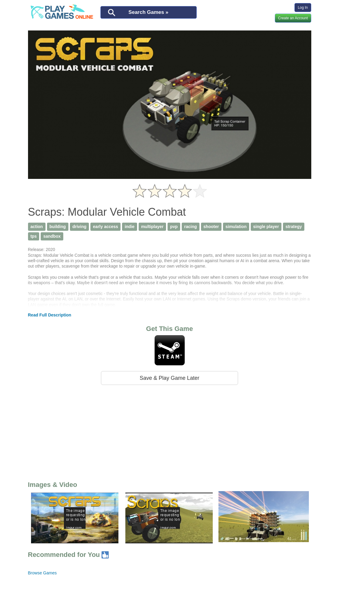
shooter (211, 226)
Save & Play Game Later (169, 378)
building (57, 226)
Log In (303, 7)
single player (266, 226)
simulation (235, 226)
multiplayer (152, 226)
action (36, 226)
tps (33, 236)
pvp (174, 226)
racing (190, 226)
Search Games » (148, 12)
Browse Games (42, 572)
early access (105, 226)
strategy (293, 226)
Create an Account (293, 18)
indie (130, 226)
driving (79, 226)
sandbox (52, 236)
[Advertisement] (169, 431)
